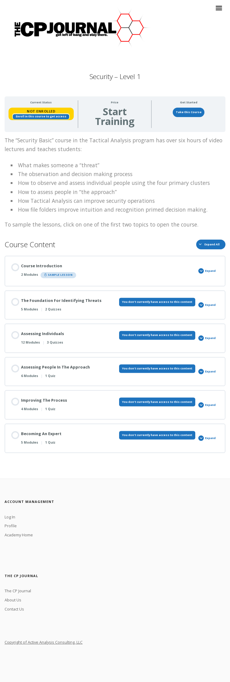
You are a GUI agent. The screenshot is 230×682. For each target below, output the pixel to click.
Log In (10, 517)
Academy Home (19, 535)
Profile (11, 525)
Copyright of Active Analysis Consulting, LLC (44, 642)
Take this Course (189, 112)
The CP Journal (18, 591)
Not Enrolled (41, 111)
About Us (13, 600)
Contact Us (14, 609)
